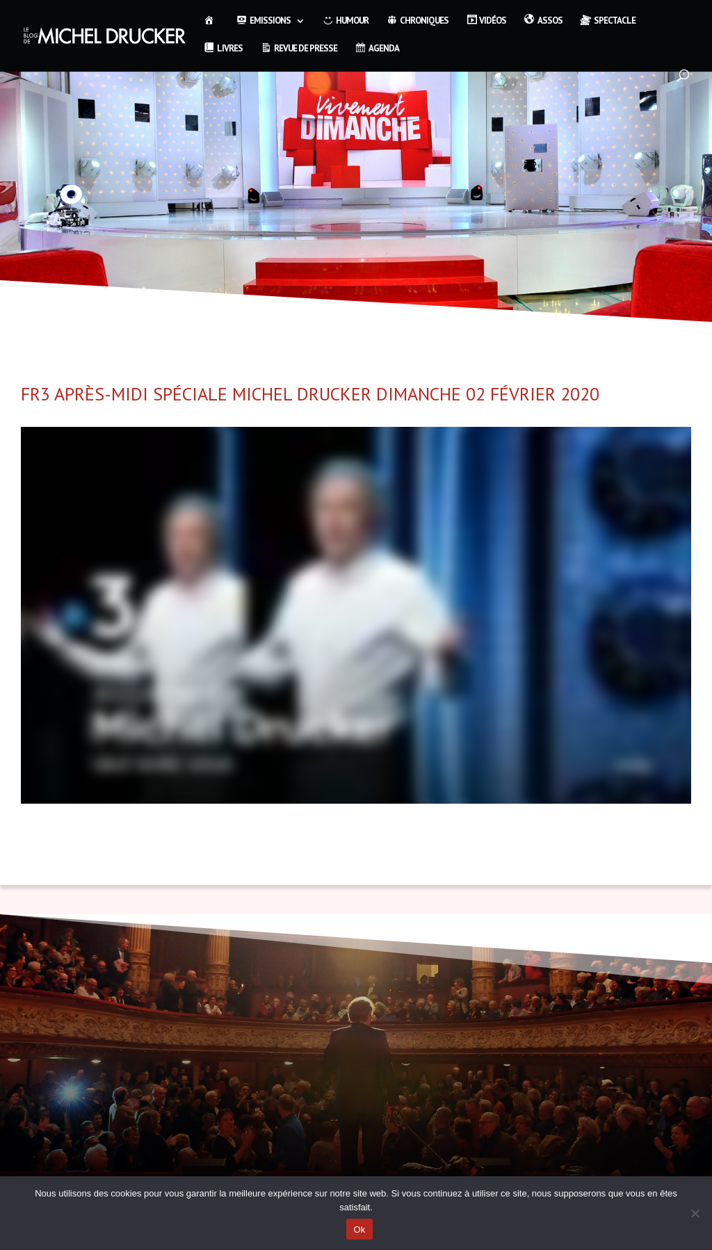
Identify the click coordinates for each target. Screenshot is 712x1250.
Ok (359, 1229)
